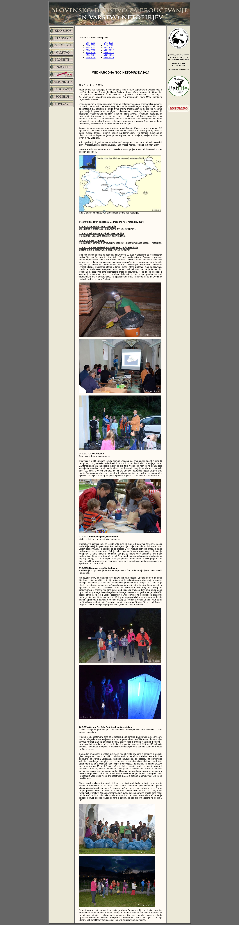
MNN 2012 (108, 50)
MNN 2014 (108, 55)
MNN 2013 (108, 52)
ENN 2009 (108, 43)
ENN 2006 (91, 52)
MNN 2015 (108, 57)
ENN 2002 (91, 43)
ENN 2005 (91, 50)
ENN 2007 (91, 55)
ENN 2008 (91, 57)
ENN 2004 (91, 47)
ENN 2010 (108, 45)
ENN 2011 (108, 47)
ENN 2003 (91, 45)
